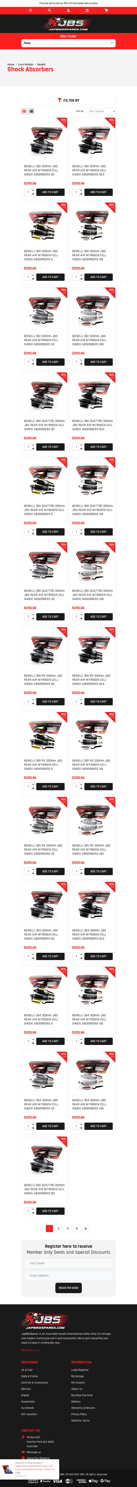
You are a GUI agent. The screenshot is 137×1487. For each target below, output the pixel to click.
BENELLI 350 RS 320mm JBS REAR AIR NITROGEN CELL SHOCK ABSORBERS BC (43, 679)
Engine (25, 1395)
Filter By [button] (68, 100)
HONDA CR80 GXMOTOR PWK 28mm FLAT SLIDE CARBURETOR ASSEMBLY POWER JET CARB (35, 1469)
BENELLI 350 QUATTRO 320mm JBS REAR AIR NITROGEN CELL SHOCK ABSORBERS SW (92, 595)
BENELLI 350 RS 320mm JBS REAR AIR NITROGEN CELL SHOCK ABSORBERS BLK (91, 679)
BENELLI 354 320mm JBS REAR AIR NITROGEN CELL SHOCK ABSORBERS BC (41, 934)
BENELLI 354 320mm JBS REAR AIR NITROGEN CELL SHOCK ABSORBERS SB (89, 1019)
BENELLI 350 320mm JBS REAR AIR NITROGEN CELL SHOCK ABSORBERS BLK (89, 170)
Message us (34, 1452)
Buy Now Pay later (82, 1395)
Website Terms (80, 1421)
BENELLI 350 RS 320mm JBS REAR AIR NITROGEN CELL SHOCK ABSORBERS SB (91, 764)
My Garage (77, 1376)
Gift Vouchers (29, 1414)
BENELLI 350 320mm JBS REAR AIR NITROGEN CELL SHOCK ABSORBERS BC (41, 170)
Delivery (75, 1402)
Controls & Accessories (34, 1383)
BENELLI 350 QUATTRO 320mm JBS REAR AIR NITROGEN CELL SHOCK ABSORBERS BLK (92, 425)
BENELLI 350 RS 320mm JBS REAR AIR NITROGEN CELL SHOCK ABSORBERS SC (43, 849)
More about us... (30, 1350)
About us (76, 1389)
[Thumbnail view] (24, 111)
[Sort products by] (101, 111)
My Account (78, 1383)
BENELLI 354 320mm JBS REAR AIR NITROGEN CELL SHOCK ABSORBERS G (41, 1019)
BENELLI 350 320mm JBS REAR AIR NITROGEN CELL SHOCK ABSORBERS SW (89, 340)
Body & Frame (29, 1376)
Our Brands (27, 1408)
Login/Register (80, 1370)
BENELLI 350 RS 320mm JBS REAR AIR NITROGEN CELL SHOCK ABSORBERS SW (91, 849)
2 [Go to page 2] (58, 1228)
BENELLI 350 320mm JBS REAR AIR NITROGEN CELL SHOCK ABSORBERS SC (41, 340)
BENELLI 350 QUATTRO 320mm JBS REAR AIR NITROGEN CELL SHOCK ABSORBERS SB (92, 510)
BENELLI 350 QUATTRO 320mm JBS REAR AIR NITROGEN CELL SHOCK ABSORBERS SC (44, 595)
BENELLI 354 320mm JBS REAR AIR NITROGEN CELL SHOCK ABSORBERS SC (41, 1104)
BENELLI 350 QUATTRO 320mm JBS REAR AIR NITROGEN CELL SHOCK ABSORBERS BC (44, 425)
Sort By (79, 111)
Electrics (26, 1389)
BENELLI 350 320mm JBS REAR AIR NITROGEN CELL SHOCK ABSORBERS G (41, 255)
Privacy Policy (79, 1414)
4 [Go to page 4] (77, 1228)
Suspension (28, 1402)
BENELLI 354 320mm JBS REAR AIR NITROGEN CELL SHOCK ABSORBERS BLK (89, 934)
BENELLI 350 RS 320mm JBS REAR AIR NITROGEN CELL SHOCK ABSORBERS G (43, 764)
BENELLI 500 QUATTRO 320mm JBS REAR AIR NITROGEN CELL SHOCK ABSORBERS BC (44, 1189)
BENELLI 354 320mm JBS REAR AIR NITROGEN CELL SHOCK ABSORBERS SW (89, 1104)
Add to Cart (50, 192)
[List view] (31, 111)
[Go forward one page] (85, 1228)
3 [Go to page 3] (67, 1228)
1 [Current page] (49, 1228)
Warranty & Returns (83, 1408)
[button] (30, 10)
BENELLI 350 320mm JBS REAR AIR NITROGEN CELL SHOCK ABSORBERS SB (89, 255)
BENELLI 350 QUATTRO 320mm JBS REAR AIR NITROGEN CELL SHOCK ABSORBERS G (44, 510)
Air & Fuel (26, 1370)
